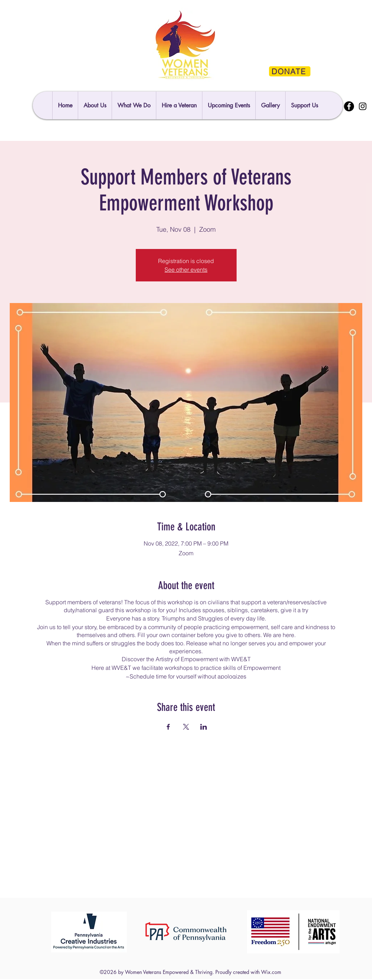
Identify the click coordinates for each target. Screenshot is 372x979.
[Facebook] (349, 106)
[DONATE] (289, 71)
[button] (304, 105)
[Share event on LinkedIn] (203, 727)
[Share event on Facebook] (168, 727)
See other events (186, 269)
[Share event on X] (186, 727)
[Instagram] (363, 106)
